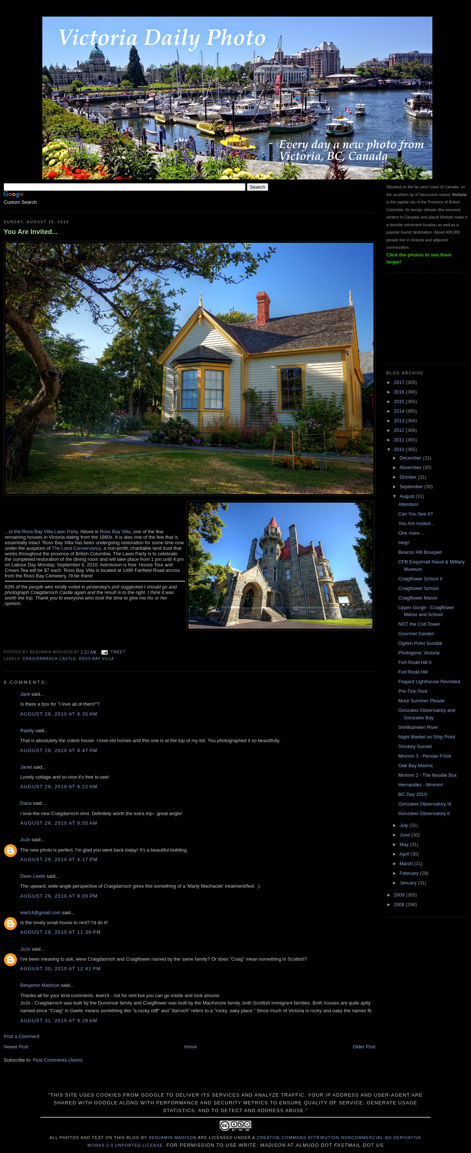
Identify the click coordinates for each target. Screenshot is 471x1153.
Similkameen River (418, 727)
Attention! (408, 504)
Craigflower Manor (417, 598)
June (405, 835)
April (405, 854)
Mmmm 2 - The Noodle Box (427, 775)
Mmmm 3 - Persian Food (424, 756)
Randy (27, 730)
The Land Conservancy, (77, 548)
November (411, 467)
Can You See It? (415, 514)
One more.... (411, 533)
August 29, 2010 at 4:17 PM (59, 859)
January (409, 882)
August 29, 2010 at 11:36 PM (60, 932)
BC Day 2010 (412, 794)
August (408, 496)
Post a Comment (21, 1036)
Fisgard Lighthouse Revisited (429, 681)
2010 (400, 449)
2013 (400, 420)
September (412, 486)
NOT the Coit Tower (419, 624)
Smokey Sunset (415, 746)
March (407, 863)
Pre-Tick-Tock (412, 691)
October (409, 477)
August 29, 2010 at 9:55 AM (59, 823)
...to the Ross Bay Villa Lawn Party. (42, 531)
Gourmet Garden (416, 633)
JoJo (25, 839)
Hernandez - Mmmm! (420, 784)
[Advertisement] (423, 317)
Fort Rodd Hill (412, 672)
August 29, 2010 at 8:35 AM (59, 714)
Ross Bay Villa (115, 531)
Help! (403, 542)
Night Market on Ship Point (426, 737)
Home (190, 1046)
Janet (26, 767)
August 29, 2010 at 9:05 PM (59, 896)
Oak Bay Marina (415, 765)
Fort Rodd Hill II (414, 662)
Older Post (364, 1046)
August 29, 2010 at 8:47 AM (59, 750)
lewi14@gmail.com (40, 912)
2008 (400, 904)
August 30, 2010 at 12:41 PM (60, 968)
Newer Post (16, 1046)
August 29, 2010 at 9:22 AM (59, 786)
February (410, 873)
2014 (400, 411)
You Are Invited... (31, 231)
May (405, 844)
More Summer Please (421, 700)
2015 (400, 401)
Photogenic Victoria (418, 653)
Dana (26, 803)
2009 (400, 895)
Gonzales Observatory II (424, 813)
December (411, 458)
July (405, 825)
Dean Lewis (32, 876)
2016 (400, 392)
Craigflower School (418, 588)
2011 (400, 440)
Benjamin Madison (40, 985)
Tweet (118, 652)
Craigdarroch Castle (49, 659)
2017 (400, 382)
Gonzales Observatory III (424, 804)
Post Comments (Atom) (58, 1060)
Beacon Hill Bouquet (420, 552)
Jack (25, 694)
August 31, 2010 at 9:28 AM (59, 1020)
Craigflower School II (420, 578)
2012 (400, 430)
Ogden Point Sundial (420, 643)
